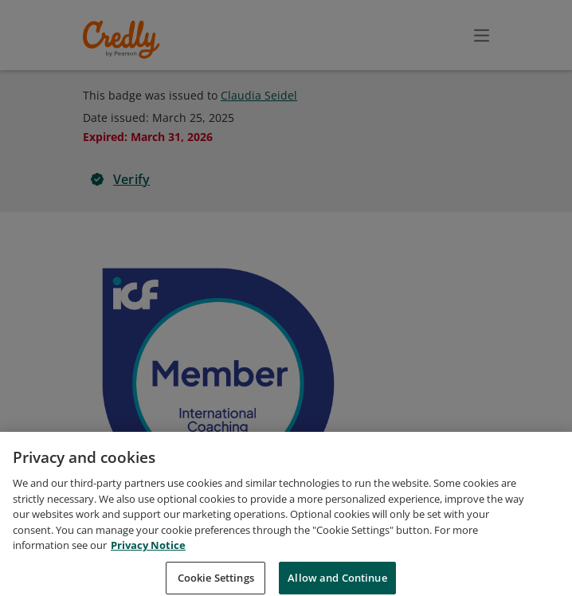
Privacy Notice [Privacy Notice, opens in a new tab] (148, 566)
